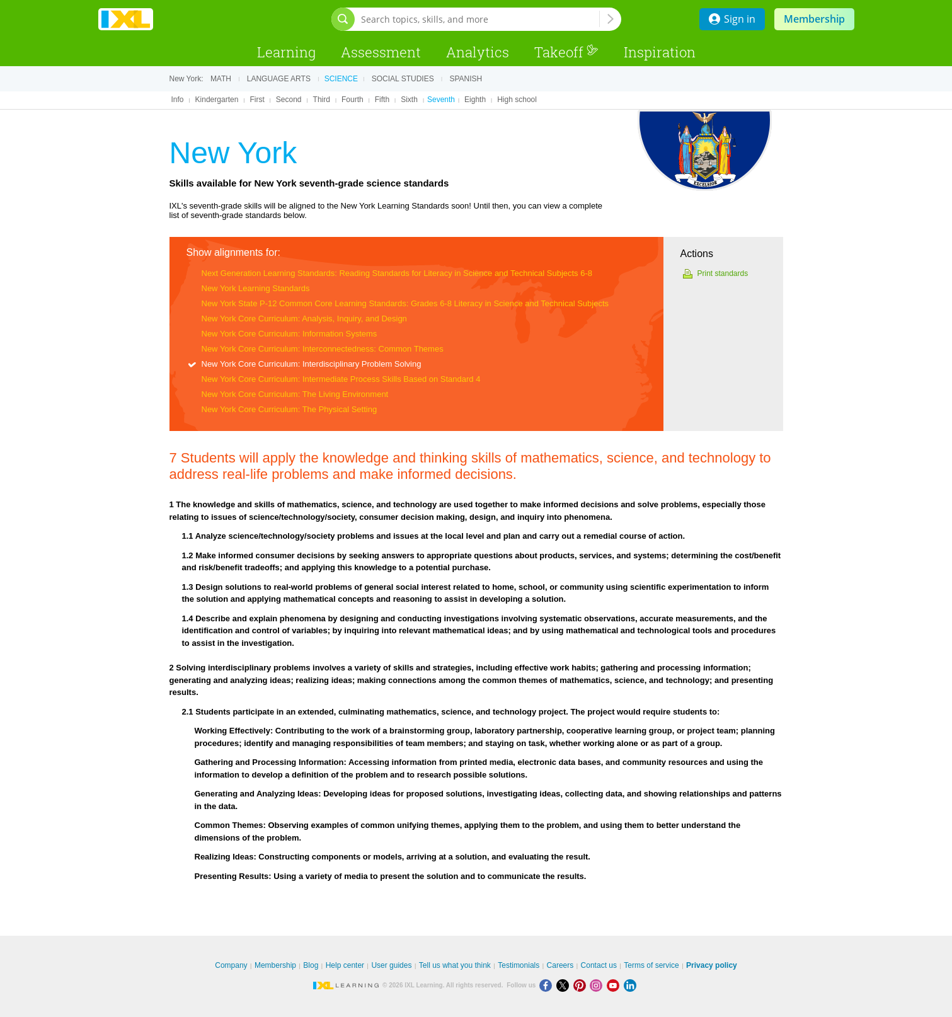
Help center (345, 965)
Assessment (381, 52)
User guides (391, 965)
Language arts (279, 78)
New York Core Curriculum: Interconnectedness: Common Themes (323, 348)
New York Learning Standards (256, 288)
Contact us (599, 965)
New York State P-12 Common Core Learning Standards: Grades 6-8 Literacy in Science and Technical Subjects (405, 303)
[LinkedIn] (631, 985)
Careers (560, 965)
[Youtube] (615, 985)
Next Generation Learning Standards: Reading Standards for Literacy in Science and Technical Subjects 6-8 (397, 273)
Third (321, 99)
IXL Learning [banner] (125, 19)
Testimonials (518, 965)
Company (231, 965)
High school (517, 99)
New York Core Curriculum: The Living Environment (295, 394)
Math (220, 78)
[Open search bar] (343, 19)
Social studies (403, 78)
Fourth (352, 99)
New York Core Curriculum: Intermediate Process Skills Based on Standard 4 (341, 379)
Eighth (475, 99)
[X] (564, 985)
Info (177, 99)
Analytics (477, 52)
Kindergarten (217, 99)
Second (289, 99)
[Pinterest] (581, 985)
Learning (286, 52)
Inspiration (660, 52)
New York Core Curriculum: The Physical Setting (289, 409)
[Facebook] (547, 985)
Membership (814, 19)
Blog (310, 965)
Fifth (382, 99)
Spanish (465, 78)
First (256, 99)
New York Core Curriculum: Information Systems (289, 333)
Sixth (409, 99)
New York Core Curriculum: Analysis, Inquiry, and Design (304, 318)
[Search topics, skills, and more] (480, 19)
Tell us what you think (455, 965)
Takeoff (566, 52)
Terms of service (651, 965)
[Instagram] (598, 985)
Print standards (722, 273)
